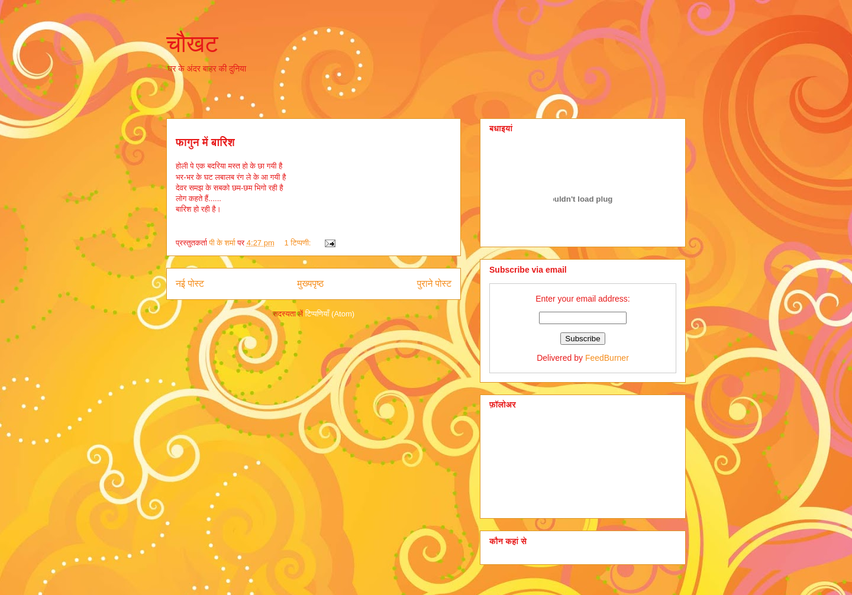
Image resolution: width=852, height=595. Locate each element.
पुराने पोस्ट (434, 284)
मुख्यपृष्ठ (310, 284)
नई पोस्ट (190, 284)
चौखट (192, 44)
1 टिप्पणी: (298, 242)
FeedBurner (607, 358)
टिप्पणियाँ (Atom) (329, 313)
